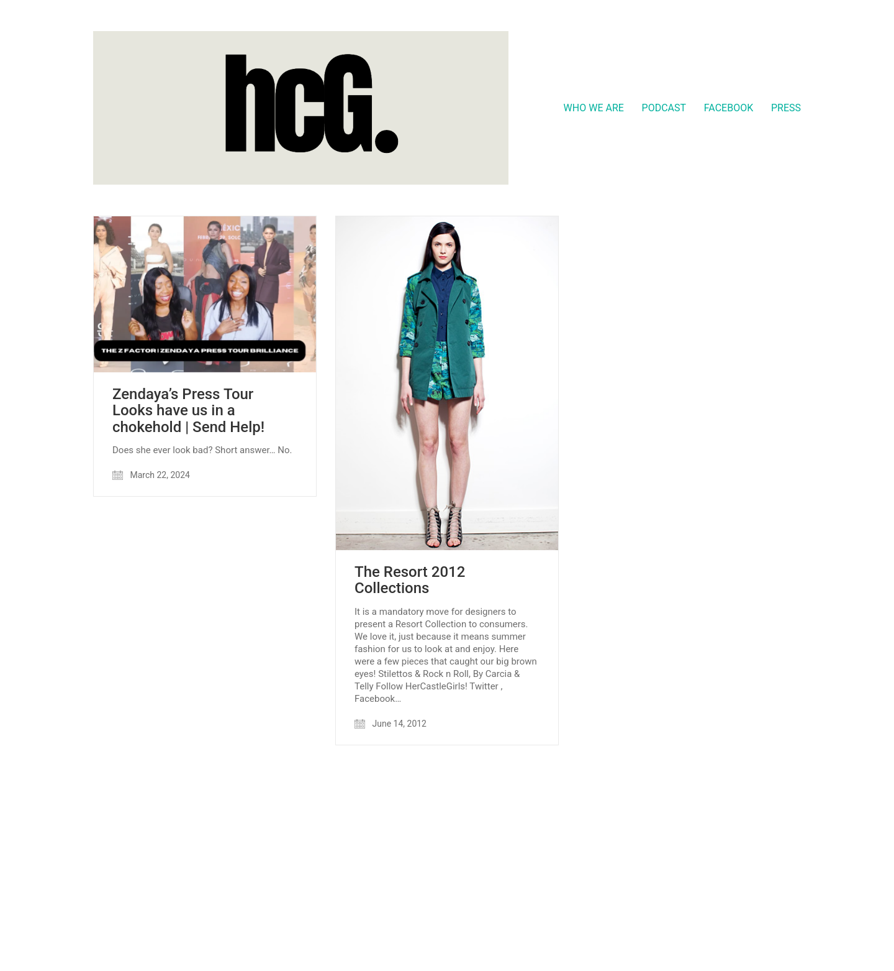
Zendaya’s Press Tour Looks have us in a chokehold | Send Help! (188, 410)
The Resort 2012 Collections (409, 580)
